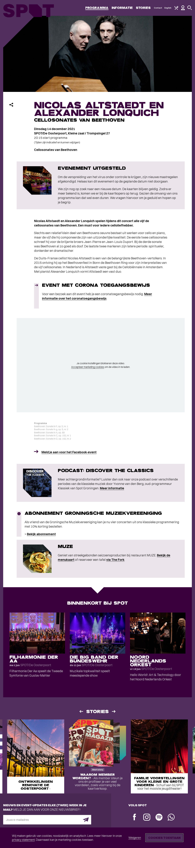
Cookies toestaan (164, 838)
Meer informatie (112, 488)
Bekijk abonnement (41, 534)
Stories (143, 8)
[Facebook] (134, 817)
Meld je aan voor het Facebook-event (69, 452)
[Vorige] (81, 711)
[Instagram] (147, 818)
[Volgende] (114, 711)
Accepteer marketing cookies (87, 366)
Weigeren (134, 837)
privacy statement (23, 840)
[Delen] (11, 104)
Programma (96, 8)
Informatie (122, 8)
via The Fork (115, 560)
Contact (158, 8)
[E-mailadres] (47, 819)
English (167, 8)
